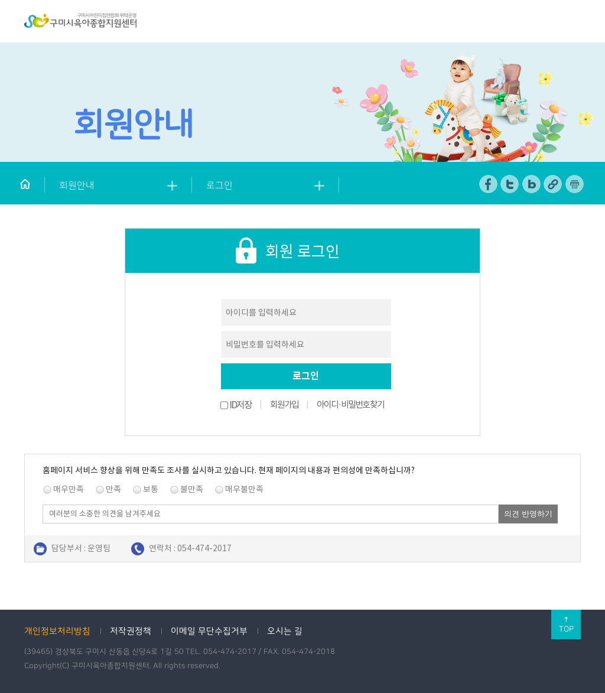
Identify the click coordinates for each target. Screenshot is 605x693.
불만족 (191, 489)
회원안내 (77, 185)
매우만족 (68, 489)
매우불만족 (244, 489)
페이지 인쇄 (574, 184)
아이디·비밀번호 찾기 (350, 404)
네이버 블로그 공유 (532, 184)
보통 (150, 489)
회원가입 (284, 404)
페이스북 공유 (489, 184)
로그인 (219, 185)
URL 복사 (553, 184)
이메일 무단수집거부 (209, 631)
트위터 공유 (510, 184)
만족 (113, 489)
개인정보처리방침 (57, 631)
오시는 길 (284, 631)
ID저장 (240, 405)
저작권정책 (130, 631)
